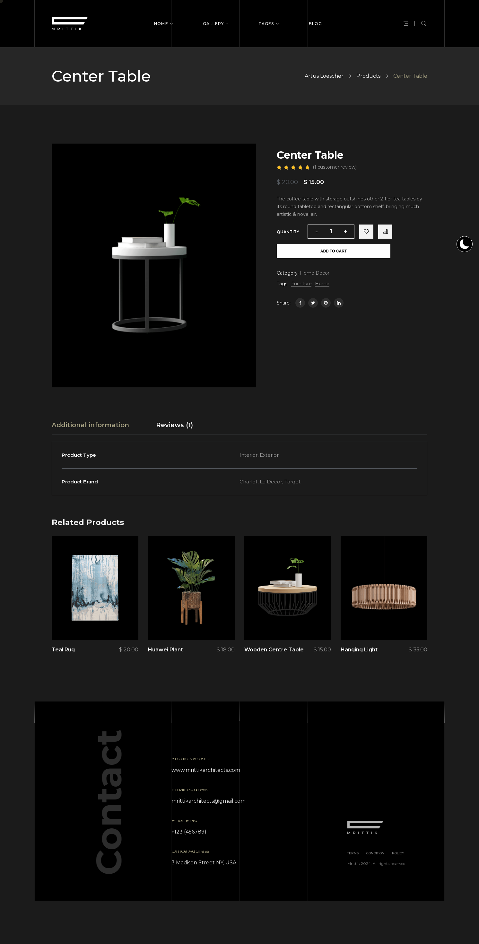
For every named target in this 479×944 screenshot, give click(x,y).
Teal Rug (63, 650)
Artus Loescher (324, 76)
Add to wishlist (366, 232)
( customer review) (335, 167)
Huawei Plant (165, 650)
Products (368, 76)
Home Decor (314, 273)
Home (322, 284)
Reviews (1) (174, 425)
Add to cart (333, 251)
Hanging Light (359, 650)
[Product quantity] (331, 232)
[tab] (90, 425)
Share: (284, 303)
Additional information (90, 425)
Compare (385, 232)
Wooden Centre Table (274, 650)
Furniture (301, 284)
